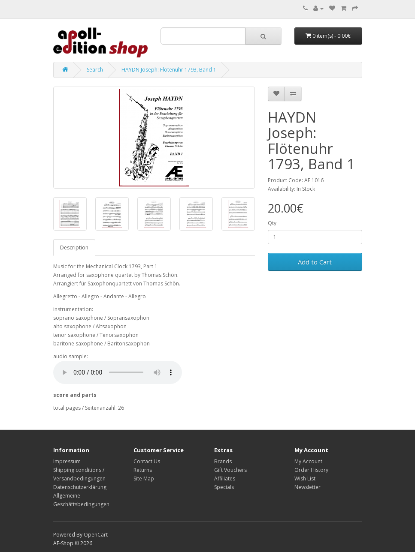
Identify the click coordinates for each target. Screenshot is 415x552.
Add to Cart (315, 262)
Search (95, 69)
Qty (272, 223)
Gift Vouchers (230, 470)
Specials (224, 487)
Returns (142, 470)
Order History (311, 470)
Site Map (143, 478)
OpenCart (96, 534)
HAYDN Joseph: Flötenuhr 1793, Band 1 (168, 69)
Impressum (67, 461)
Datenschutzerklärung (79, 487)
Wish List (304, 478)
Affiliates (224, 478)
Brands (223, 461)
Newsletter (307, 487)
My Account (308, 461)
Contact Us (146, 461)
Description (74, 247)
